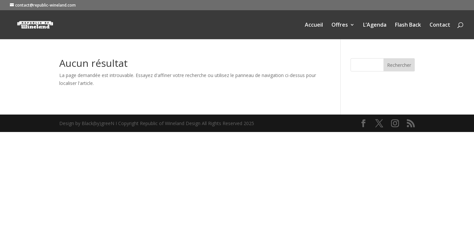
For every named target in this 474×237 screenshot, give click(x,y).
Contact (440, 25)
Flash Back (408, 25)
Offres (339, 25)
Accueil (314, 25)
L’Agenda (374, 25)
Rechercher (399, 65)
